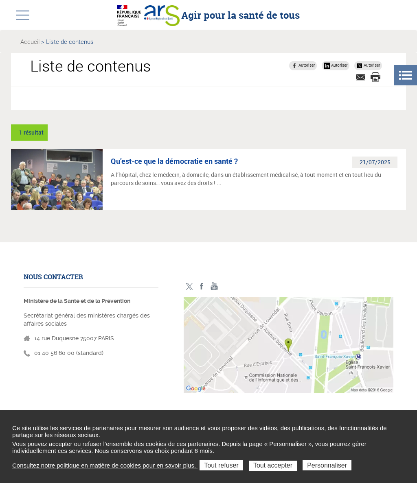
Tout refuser (221, 465)
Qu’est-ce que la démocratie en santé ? (174, 161)
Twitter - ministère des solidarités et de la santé (189, 286)
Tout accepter (272, 465)
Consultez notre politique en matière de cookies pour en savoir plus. (105, 465)
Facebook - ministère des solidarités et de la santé (201, 286)
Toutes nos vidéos (214, 286)
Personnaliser (327, 465)
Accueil (30, 41)
